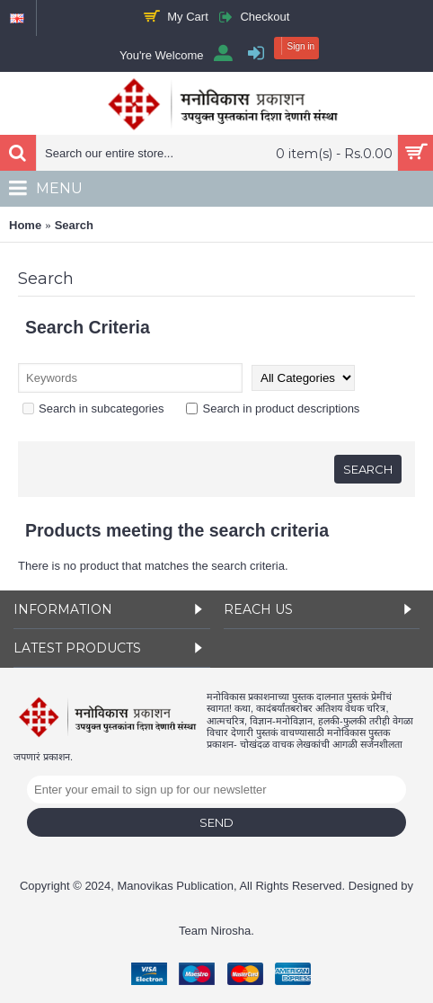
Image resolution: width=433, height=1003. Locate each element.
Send (216, 822)
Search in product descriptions (272, 408)
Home (25, 225)
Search (74, 225)
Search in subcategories (92, 408)
